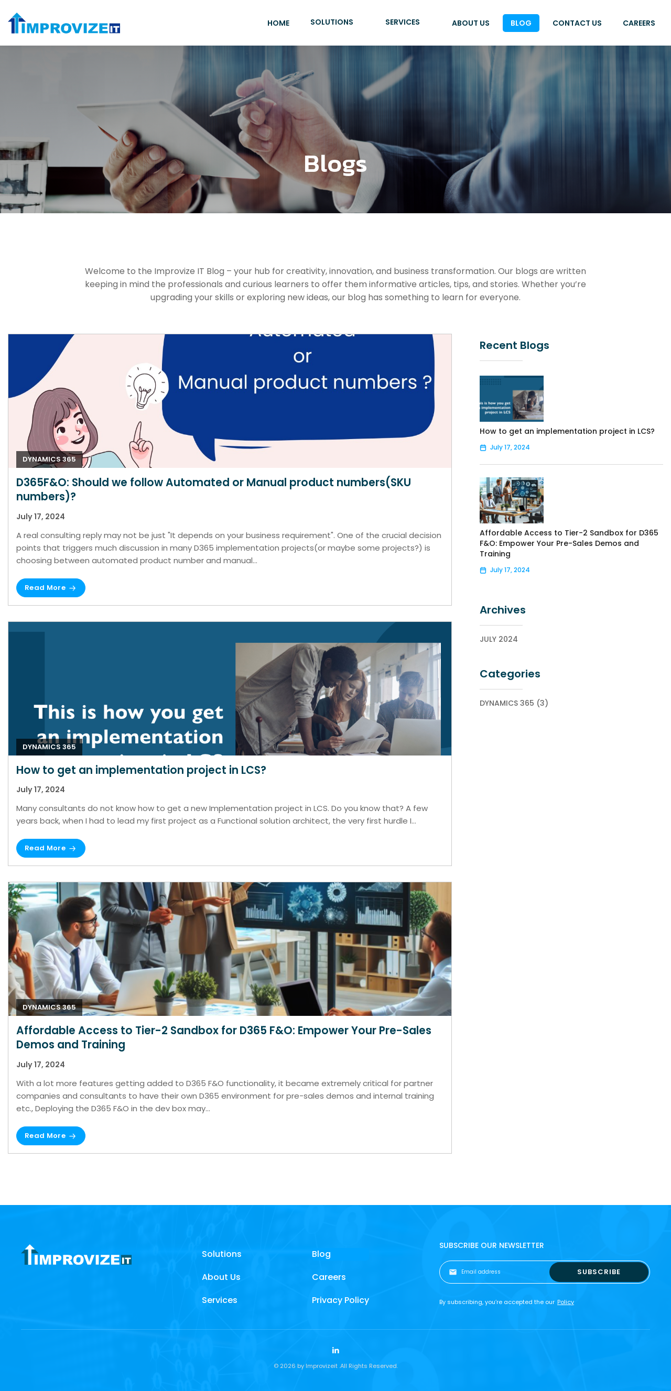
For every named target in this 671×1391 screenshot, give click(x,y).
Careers (329, 1277)
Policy (565, 1302)
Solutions (222, 1254)
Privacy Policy (340, 1300)
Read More (45, 588)
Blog (321, 1254)
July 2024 (499, 639)
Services (219, 1300)
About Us (221, 1277)
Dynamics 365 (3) (514, 703)
